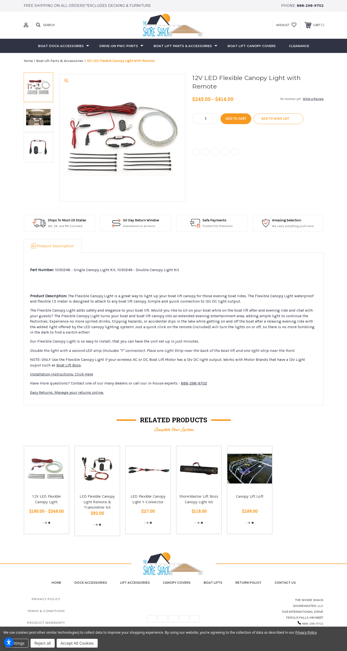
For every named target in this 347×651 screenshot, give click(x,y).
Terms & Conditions (46, 611)
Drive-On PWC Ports (121, 46)
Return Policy (248, 582)
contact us (285, 582)
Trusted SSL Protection (217, 226)
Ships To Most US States (67, 220)
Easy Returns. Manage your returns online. (67, 392)
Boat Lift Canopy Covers (252, 46)
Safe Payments (214, 220)
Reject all (42, 643)
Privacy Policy (46, 599)
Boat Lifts (213, 582)
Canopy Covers (176, 582)
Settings (17, 643)
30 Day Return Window (141, 220)
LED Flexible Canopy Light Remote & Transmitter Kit (97, 502)
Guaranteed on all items (139, 226)
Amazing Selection (286, 220)
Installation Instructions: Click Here (61, 374)
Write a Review (313, 99)
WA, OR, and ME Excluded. (65, 226)
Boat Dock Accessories (63, 46)
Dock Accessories (90, 582)
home (56, 582)
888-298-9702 (310, 5)
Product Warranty (46, 622)
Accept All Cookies (77, 643)
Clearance (299, 46)
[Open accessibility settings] (9, 642)
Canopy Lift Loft (249, 496)
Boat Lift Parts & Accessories (185, 46)
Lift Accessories (135, 582)
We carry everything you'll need (293, 226)
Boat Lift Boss (68, 365)
